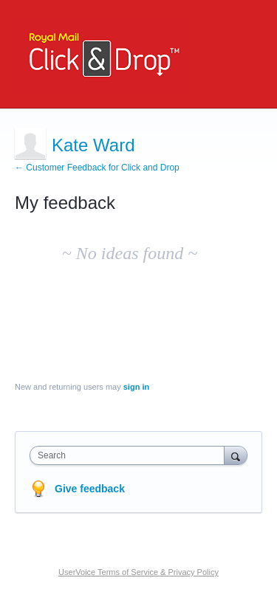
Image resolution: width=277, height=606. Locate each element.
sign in (136, 386)
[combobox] (130, 455)
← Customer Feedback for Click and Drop (97, 167)
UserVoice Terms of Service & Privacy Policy (138, 572)
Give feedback (90, 489)
